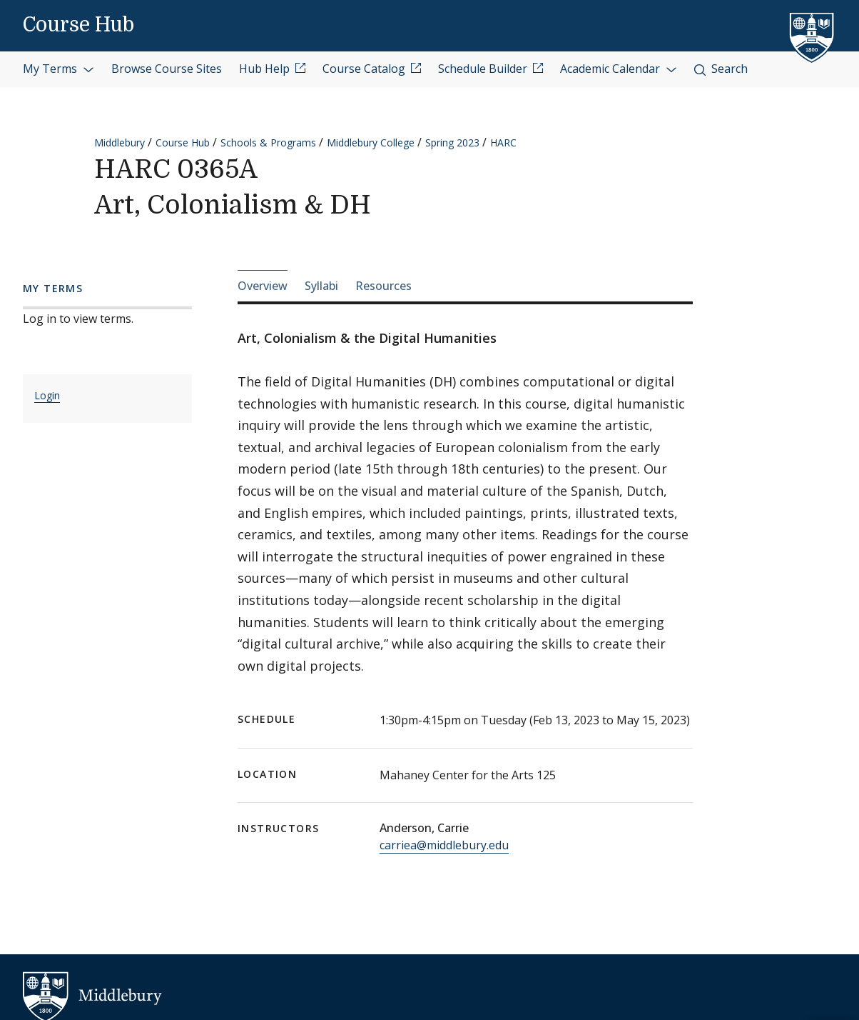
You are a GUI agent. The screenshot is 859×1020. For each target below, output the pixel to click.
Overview (263, 286)
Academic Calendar (618, 68)
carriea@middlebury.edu (444, 845)
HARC (503, 142)
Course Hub (78, 25)
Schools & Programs (268, 142)
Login (47, 395)
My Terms (58, 68)
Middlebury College (371, 142)
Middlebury (119, 142)
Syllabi (321, 286)
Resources (383, 286)
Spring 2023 (452, 142)
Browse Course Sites (166, 68)
